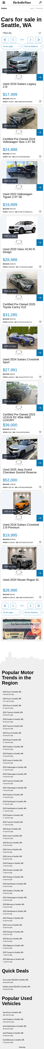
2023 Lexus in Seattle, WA (12, 761)
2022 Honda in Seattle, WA (12, 871)
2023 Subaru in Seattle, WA (13, 816)
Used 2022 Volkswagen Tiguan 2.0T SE (17, 195)
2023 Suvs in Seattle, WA (12, 700)
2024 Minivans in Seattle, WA (13, 905)
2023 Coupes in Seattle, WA (13, 953)
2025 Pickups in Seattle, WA (13, 878)
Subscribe (39, 8)
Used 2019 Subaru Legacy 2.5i (19, 85)
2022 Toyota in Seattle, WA (13, 823)
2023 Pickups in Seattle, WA (13, 919)
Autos (4, 8)
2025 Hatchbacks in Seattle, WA (14, 912)
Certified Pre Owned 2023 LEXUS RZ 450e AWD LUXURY (19, 417)
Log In (32, 8)
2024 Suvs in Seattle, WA (12, 693)
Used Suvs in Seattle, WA (12, 1014)
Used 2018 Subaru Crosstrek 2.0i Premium (21, 526)
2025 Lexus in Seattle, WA (12, 837)
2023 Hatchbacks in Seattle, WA (14, 809)
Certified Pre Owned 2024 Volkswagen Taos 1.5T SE (19, 140)
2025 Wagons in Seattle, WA (13, 947)
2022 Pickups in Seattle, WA (13, 933)
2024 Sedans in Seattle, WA (13, 720)
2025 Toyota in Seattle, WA (13, 727)
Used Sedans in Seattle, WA (13, 1020)
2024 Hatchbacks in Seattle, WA (14, 803)
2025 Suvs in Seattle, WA (12, 707)
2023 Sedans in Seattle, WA (13, 755)
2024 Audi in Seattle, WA (12, 830)
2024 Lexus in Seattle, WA (12, 857)
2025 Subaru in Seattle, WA (13, 796)
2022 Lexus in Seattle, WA (12, 926)
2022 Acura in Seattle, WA (12, 940)
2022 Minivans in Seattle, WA (13, 960)
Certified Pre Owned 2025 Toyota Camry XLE (19, 306)
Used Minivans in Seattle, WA (13, 1041)
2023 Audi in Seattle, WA (12, 741)
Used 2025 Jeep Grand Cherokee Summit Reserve (20, 471)
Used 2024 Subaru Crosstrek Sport (21, 361)
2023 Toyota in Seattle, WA (13, 782)
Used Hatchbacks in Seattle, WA (14, 1027)
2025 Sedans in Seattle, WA (13, 748)
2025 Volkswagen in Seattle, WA (15, 789)
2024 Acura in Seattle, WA (12, 844)
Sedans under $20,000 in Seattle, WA (16, 988)
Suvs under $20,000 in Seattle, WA (15, 981)
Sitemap (22, 1047)
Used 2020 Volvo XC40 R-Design (19, 250)
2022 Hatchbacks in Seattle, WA (14, 885)
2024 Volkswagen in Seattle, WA (15, 775)
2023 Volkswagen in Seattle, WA (15, 768)
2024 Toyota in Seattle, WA (13, 713)
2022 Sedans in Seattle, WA (13, 892)
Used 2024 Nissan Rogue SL (21, 579)
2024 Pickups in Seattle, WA (13, 864)
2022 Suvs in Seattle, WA (12, 734)
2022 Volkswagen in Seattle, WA (15, 899)
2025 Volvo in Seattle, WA (12, 851)
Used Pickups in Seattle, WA (13, 1034)
